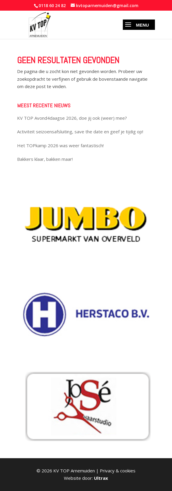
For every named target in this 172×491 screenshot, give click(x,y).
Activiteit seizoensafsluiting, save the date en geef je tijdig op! (80, 132)
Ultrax (101, 478)
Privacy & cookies (117, 471)
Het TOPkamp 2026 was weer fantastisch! (60, 145)
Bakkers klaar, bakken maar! (45, 159)
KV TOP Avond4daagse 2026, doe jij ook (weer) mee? (72, 118)
